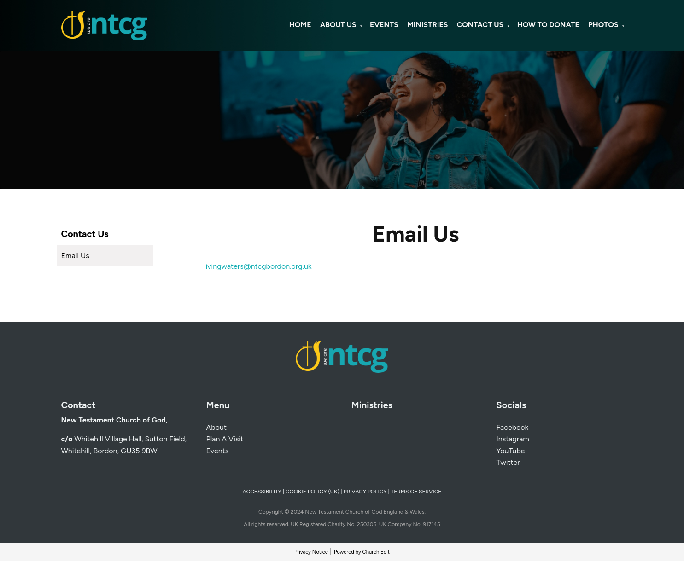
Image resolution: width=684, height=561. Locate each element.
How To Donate (548, 24)
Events (384, 24)
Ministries (427, 24)
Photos (603, 24)
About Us (338, 24)
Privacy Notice (311, 552)
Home (300, 24)
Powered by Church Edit (362, 552)
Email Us (75, 255)
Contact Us (480, 24)
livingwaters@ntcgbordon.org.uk (258, 266)
